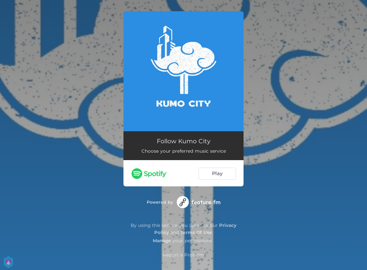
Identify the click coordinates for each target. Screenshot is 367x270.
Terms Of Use (196, 232)
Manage (162, 240)
